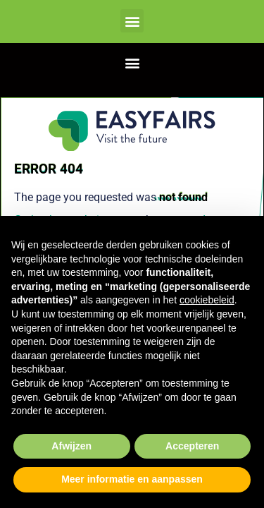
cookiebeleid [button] (207, 300)
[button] (132, 20)
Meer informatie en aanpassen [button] (132, 479)
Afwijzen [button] (71, 446)
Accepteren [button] (192, 446)
